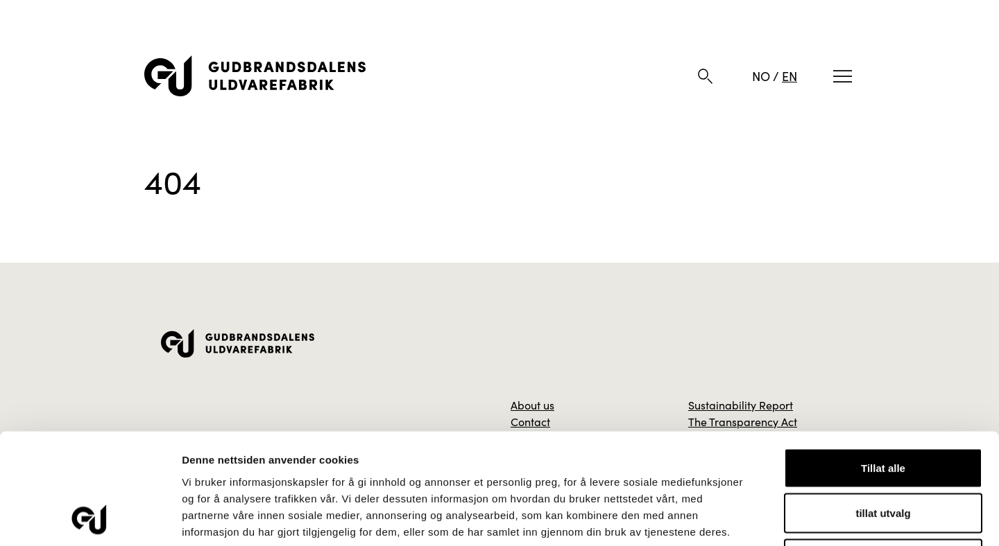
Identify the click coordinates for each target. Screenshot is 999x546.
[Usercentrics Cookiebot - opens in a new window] (90, 519)
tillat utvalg (882, 410)
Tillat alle (883, 364)
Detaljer (738, 519)
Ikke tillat (883, 455)
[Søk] (705, 76)
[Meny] (842, 76)
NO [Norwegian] (761, 76)
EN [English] (789, 76)
